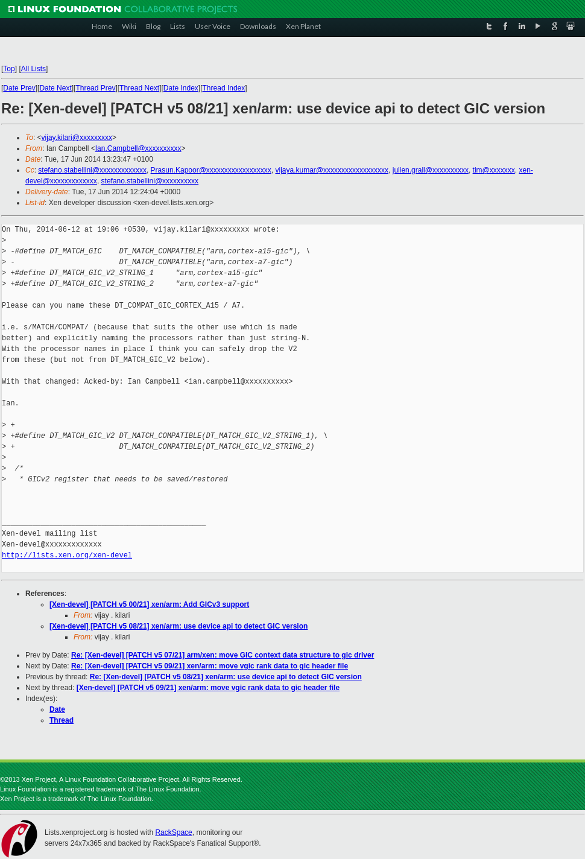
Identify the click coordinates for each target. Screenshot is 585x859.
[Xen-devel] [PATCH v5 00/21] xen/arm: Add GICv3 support (149, 604)
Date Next (55, 88)
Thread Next (139, 88)
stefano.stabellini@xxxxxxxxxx (150, 181)
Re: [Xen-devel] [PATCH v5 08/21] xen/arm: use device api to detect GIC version (226, 677)
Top (8, 69)
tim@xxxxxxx (494, 170)
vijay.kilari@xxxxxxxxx (77, 137)
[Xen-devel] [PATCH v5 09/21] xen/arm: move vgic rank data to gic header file (208, 687)
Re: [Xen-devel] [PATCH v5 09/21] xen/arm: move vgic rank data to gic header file (209, 666)
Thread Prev (95, 88)
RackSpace (173, 832)
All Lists (33, 69)
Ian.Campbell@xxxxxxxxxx (138, 148)
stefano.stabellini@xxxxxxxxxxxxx (92, 170)
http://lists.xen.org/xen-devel (67, 555)
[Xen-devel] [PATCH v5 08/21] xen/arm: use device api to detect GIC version (178, 626)
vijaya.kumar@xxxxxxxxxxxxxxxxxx (332, 170)
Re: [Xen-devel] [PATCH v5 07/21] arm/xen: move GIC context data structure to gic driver (222, 655)
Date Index (180, 88)
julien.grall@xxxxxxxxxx (431, 170)
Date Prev (19, 88)
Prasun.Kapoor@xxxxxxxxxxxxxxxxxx (211, 170)
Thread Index (224, 88)
